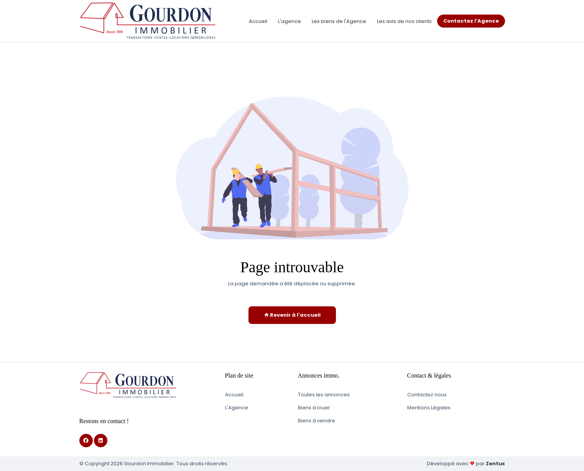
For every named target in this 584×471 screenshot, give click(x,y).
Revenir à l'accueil (292, 315)
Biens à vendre (316, 420)
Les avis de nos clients (404, 21)
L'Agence (236, 407)
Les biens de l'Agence (339, 21)
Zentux (495, 463)
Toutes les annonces (324, 394)
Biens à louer (314, 407)
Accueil (258, 21)
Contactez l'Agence (471, 21)
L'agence (289, 21)
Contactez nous (427, 394)
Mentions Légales (429, 407)
